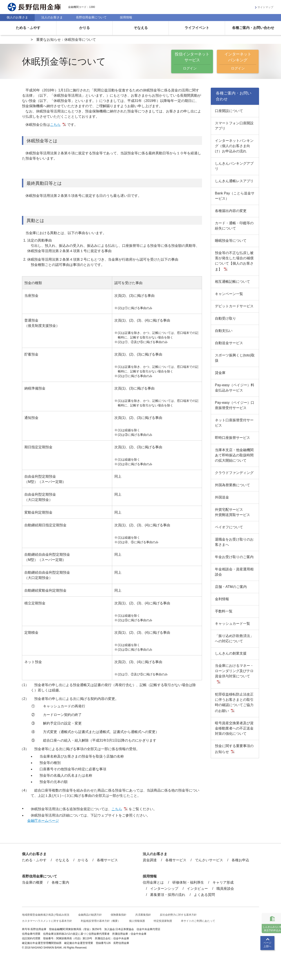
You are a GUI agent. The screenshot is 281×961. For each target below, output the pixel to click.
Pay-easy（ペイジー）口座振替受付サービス (234, 405)
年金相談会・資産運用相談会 (234, 571)
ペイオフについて (229, 527)
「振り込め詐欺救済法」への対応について (234, 638)
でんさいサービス (209, 860)
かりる (84, 28)
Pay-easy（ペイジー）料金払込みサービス (234, 387)
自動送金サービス (229, 343)
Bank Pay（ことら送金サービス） (234, 195)
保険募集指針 (118, 914)
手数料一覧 (223, 611)
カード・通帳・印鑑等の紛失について (234, 225)
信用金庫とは (153, 882)
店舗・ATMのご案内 (231, 587)
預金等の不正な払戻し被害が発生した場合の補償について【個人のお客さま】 (234, 261)
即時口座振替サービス (232, 438)
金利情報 (222, 599)
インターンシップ (164, 888)
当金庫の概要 (32, 882)
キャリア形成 (223, 882)
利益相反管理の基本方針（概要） (100, 920)
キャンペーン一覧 (229, 294)
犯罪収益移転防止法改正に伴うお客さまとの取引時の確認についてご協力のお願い (234, 702)
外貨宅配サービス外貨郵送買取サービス (232, 512)
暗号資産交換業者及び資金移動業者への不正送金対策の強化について (234, 728)
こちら (55, 124)
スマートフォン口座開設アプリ (234, 125)
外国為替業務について (232, 485)
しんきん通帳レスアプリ (234, 181)
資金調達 (150, 860)
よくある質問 (204, 895)
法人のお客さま (52, 17)
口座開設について (229, 111)
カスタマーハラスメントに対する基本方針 (47, 920)
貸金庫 (220, 373)
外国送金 (222, 497)
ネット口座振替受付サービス (234, 422)
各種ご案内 (60, 882)
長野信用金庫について (91, 17)
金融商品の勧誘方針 (90, 914)
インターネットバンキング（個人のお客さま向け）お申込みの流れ (234, 146)
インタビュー (197, 888)
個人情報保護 (137, 920)
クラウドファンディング (234, 473)
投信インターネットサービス (192, 61)
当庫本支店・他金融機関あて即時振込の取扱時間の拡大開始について (234, 455)
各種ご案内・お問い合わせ (253, 28)
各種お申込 (240, 860)
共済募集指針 (143, 914)
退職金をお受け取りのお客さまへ (234, 541)
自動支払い (223, 331)
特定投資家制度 (163, 920)
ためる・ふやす (28, 28)
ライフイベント (197, 28)
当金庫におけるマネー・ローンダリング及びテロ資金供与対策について (234, 671)
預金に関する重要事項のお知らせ (234, 749)
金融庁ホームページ (43, 820)
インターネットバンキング (237, 61)
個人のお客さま (17, 17)
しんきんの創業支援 (231, 653)
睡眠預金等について (231, 240)
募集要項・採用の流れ (167, 895)
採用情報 (126, 17)
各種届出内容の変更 (231, 211)
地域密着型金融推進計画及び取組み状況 (45, 914)
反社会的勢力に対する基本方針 (178, 914)
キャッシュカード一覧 (232, 623)
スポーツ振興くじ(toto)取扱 (235, 357)
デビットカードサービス (234, 306)
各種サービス (107, 860)
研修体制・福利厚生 (188, 882)
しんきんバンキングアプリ (234, 166)
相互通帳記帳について (232, 281)
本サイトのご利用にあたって (198, 920)
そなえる (141, 28)
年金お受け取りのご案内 (234, 557)
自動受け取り (225, 318)
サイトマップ (265, 7)
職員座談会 (225, 888)
